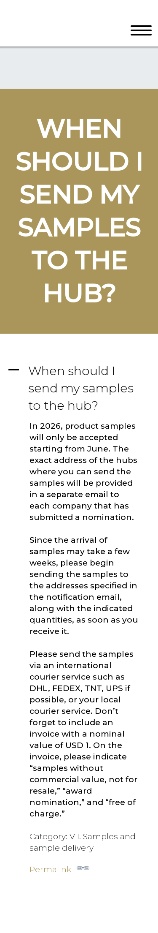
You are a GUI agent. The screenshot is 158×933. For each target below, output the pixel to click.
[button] (79, 388)
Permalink (59, 868)
